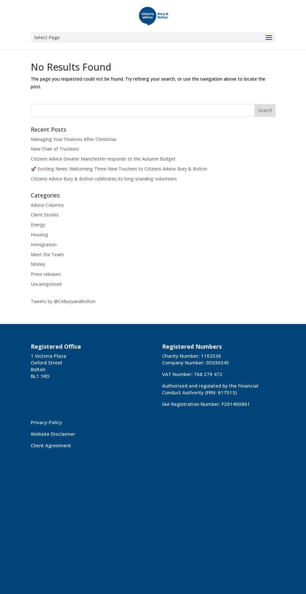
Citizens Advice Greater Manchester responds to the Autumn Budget (103, 159)
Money (38, 264)
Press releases (46, 274)
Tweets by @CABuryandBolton (63, 301)
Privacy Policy (46, 422)
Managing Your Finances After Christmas (74, 139)
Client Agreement (51, 445)
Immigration (44, 244)
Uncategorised (46, 284)
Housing (39, 234)
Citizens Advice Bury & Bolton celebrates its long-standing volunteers (104, 179)
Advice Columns (47, 205)
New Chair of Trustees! (55, 149)
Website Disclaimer (53, 434)
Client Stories (45, 215)
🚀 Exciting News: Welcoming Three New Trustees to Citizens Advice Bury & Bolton (119, 169)
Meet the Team (47, 254)
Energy (38, 225)
